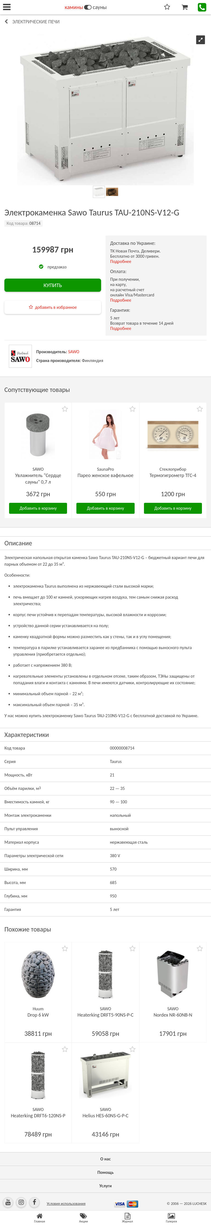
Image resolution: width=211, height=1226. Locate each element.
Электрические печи (36, 22)
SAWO (73, 351)
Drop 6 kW (38, 1015)
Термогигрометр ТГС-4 (172, 475)
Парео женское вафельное (105, 475)
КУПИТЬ (52, 285)
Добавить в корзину (38, 508)
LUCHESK (200, 1203)
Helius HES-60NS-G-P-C (106, 1116)
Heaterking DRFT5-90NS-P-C (105, 1015)
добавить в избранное (56, 307)
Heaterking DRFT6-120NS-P (38, 1116)
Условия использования (66, 1203)
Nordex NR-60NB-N (173, 1015)
